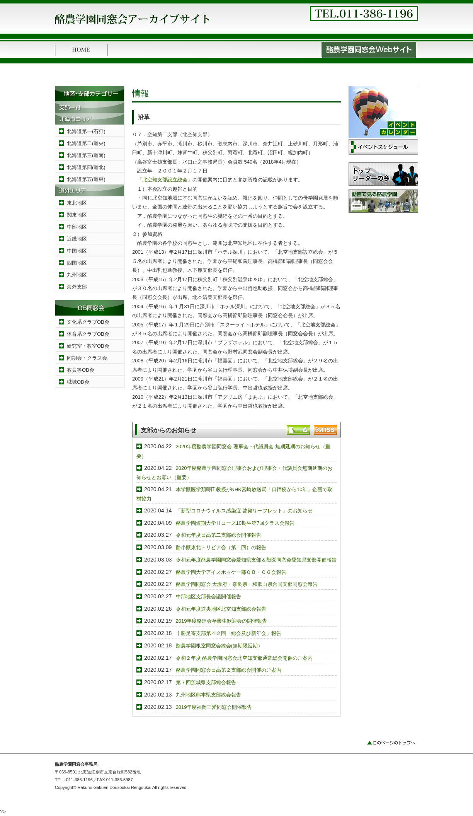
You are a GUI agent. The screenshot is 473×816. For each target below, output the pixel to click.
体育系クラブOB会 (88, 334)
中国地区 (77, 251)
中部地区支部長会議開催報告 (208, 596)
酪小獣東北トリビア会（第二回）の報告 (221, 547)
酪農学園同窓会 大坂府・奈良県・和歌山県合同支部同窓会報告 (247, 584)
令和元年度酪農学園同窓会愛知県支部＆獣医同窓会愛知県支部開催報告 (256, 560)
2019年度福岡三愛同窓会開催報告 (214, 707)
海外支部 (77, 287)
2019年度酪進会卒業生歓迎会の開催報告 (221, 621)
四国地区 (77, 263)
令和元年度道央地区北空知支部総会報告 (221, 609)
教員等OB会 (80, 370)
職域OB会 (78, 382)
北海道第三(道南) (86, 155)
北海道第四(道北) (86, 167)
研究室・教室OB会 (88, 346)
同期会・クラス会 (87, 358)
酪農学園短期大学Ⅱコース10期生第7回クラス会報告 (235, 523)
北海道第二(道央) (86, 143)
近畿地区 (77, 239)
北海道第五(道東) (86, 179)
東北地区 (77, 203)
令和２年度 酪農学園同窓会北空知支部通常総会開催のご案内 (244, 658)
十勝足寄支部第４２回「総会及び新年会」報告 (228, 633)
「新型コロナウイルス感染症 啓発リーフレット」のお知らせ (244, 511)
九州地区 (77, 275)
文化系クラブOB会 (88, 322)
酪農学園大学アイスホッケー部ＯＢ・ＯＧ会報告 (231, 572)
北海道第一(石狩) (86, 131)
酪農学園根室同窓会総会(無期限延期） (219, 646)
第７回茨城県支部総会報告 (206, 682)
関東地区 (77, 215)
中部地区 (77, 227)
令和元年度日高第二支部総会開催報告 (218, 535)
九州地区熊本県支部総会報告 (208, 695)
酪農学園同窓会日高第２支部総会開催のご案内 (228, 670)
